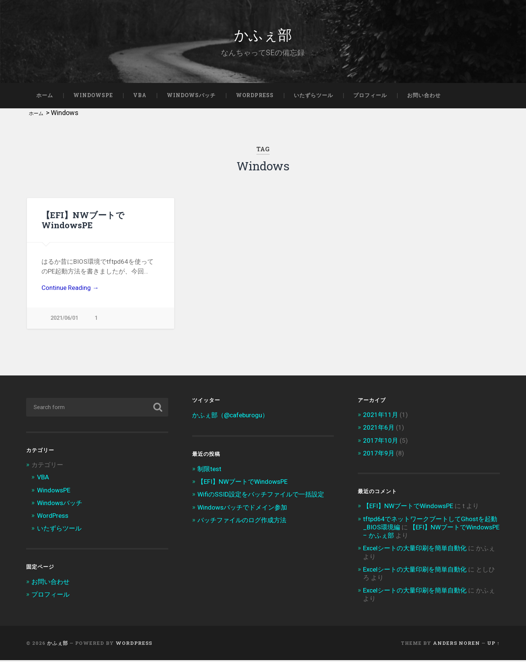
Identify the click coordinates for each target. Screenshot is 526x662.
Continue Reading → (70, 287)
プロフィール (370, 95)
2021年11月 (380, 416)
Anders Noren (456, 644)
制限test (209, 470)
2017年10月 (380, 442)
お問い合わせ (424, 95)
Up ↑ (493, 644)
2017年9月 (378, 454)
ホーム (44, 95)
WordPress (255, 95)
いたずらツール (313, 95)
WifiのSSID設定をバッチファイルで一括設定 (260, 496)
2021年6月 (378, 429)
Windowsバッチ (191, 95)
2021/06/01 (64, 318)
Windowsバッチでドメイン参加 (242, 509)
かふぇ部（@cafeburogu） (230, 417)
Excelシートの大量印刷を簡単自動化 (415, 550)
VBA (140, 95)
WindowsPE (93, 95)
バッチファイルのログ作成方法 (241, 521)
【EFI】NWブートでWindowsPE (82, 220)
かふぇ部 (263, 33)
